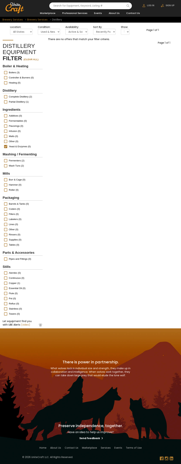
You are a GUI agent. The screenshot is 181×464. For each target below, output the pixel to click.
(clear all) (31, 59)
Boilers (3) (14, 72)
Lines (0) (13, 224)
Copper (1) (14, 283)
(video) (25, 324)
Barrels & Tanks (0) (19, 204)
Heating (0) (15, 82)
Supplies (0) (15, 239)
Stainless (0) (15, 308)
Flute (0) (13, 293)
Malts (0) (13, 136)
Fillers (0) (14, 214)
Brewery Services (12, 19)
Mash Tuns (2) (16, 165)
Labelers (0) (15, 219)
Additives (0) (15, 115)
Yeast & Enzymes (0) (20, 146)
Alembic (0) (15, 273)
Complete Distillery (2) (20, 96)
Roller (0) (14, 190)
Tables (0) (14, 244)
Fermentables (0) (18, 121)
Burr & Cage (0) (17, 179)
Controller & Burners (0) (21, 77)
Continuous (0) (16, 278)
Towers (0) (14, 314)
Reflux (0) (14, 303)
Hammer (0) (15, 184)
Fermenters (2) (16, 160)
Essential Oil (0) (17, 288)
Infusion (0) (15, 131)
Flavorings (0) (16, 126)
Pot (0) (12, 298)
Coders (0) (14, 209)
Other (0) (13, 141)
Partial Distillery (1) (19, 101)
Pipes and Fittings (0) (20, 258)
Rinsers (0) (14, 234)
